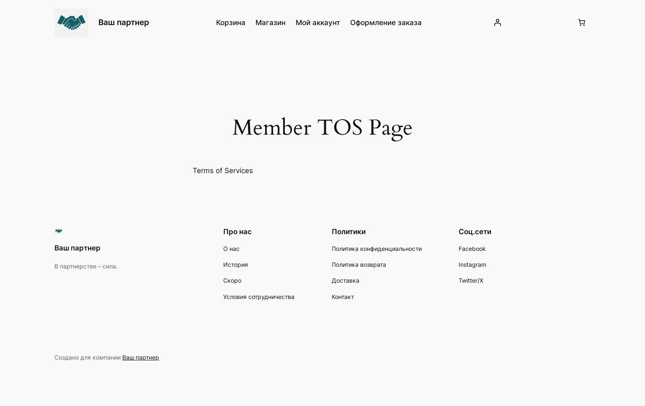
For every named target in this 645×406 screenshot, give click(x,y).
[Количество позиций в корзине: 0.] (582, 22)
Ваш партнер (123, 22)
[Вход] (497, 22)
